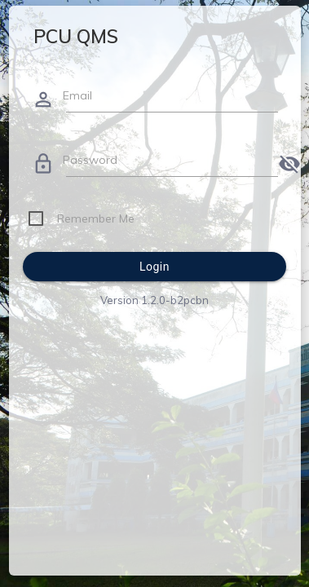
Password (90, 159)
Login (154, 266)
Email (77, 95)
